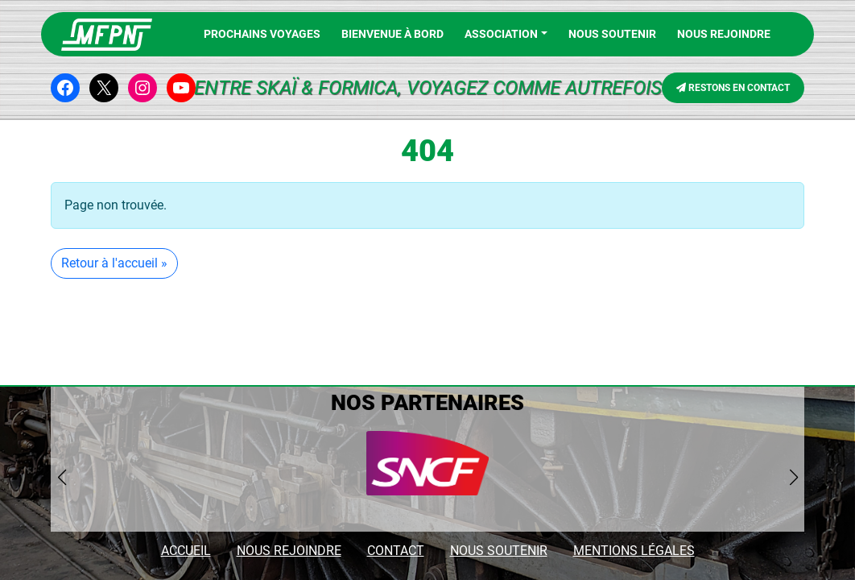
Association (501, 33)
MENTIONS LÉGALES (634, 550)
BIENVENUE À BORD (392, 33)
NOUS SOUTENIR (498, 550)
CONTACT (395, 550)
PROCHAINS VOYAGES (262, 33)
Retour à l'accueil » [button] (114, 263)
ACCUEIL (186, 550)
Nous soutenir (612, 33)
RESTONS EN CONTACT (733, 87)
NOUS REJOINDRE (723, 33)
